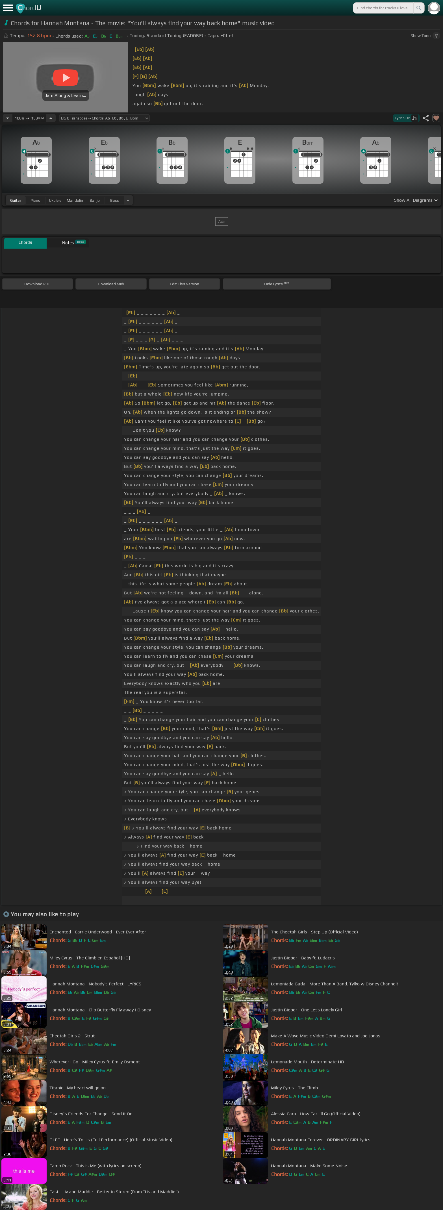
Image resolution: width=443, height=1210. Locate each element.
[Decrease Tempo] (7, 118)
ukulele (55, 200)
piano (35, 200)
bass (114, 200)
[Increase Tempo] (51, 118)
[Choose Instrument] (128, 200)
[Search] (418, 8)
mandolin (75, 200)
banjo (95, 200)
